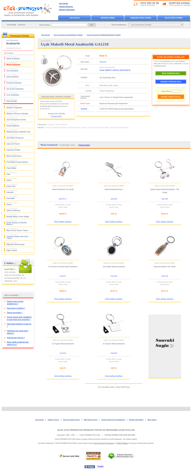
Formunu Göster (56, 116)
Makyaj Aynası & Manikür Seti (18, 131)
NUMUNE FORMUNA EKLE (171, 82)
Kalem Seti (12, 185)
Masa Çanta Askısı (14, 155)
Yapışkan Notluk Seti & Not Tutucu (17, 236)
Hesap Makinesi (13, 125)
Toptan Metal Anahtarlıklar (119, 127)
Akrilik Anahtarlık (13, 58)
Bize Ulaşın (152, 420)
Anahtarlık (51, 125)
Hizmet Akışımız (66, 7)
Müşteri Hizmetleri (67, 10)
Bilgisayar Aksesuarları (16, 243)
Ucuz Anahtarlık (13, 94)
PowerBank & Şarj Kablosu (17, 161)
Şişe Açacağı (12, 100)
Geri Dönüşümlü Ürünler (16, 119)
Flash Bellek (12, 167)
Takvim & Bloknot (13, 209)
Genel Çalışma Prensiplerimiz (113, 420)
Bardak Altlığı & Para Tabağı (18, 215)
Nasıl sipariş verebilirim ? (16, 308)
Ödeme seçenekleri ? (14, 313)
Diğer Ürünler (12, 249)
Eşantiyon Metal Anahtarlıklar (98, 127)
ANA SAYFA (75, 18)
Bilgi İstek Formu (90, 420)
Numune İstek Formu (71, 420)
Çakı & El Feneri (13, 143)
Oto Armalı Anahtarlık (15, 88)
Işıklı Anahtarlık (13, 76)
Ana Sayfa (63, 3)
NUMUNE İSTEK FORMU (140, 18)
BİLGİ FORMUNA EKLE (171, 73)
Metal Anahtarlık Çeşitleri (77, 127)
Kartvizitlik (12, 197)
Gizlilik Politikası (122, 443)
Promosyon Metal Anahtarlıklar (56, 127)
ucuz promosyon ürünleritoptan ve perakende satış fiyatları (21, 13)
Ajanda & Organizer (14, 107)
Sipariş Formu (53, 420)
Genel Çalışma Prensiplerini (103, 443)
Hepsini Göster (84, 145)
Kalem (12, 179)
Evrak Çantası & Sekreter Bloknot (17, 222)
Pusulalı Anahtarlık (14, 82)
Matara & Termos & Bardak (17, 113)
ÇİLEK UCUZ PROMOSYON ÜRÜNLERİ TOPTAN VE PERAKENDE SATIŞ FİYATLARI (96, 430)
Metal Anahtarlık (13, 64)
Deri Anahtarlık (12, 70)
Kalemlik (12, 191)
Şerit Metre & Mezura (15, 137)
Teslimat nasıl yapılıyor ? (16, 338)
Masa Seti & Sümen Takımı (17, 229)
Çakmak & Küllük (13, 149)
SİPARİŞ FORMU (108, 18)
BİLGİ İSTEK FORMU (174, 18)
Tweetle (100, 466)
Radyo (12, 203)
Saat (12, 173)
